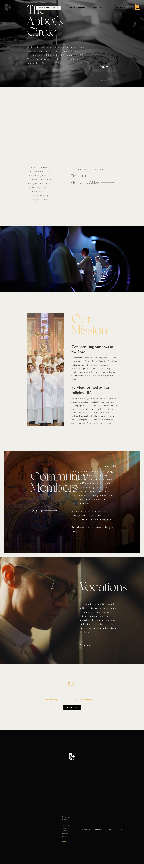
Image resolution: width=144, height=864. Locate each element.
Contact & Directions (77, 8)
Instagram (86, 829)
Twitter (110, 829)
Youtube (120, 829)
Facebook (98, 829)
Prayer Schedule (99, 8)
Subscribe (72, 707)
